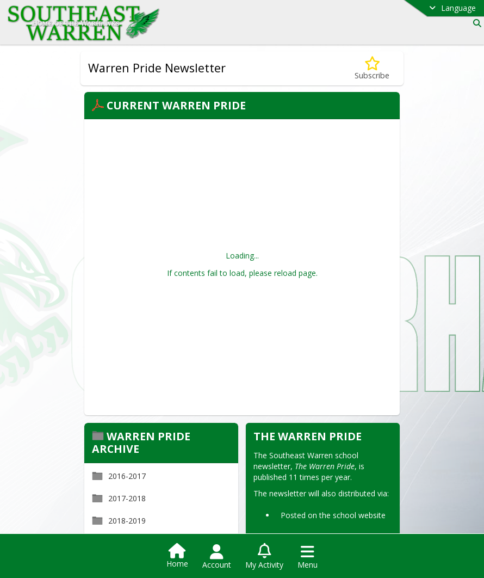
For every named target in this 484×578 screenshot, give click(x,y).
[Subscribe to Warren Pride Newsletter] (372, 68)
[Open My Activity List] (264, 556)
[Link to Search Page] (475, 23)
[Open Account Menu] (216, 556)
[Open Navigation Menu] (307, 556)
